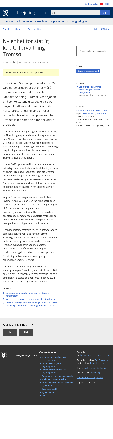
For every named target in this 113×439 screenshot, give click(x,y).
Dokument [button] (23, 21)
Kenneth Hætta (97, 363)
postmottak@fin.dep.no (95, 368)
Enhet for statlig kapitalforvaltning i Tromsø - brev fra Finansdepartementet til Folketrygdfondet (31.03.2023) (31, 304)
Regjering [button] (78, 21)
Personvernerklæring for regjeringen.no (54, 371)
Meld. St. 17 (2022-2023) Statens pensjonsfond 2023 (30, 299)
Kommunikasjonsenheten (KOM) (91, 110)
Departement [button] (58, 21)
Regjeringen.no (29, 12)
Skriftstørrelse (91, 4)
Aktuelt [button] (40, 21)
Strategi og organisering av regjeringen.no (55, 358)
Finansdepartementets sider (94, 355)
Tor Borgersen (101, 360)
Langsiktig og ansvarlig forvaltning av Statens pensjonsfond (27, 294)
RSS (43, 395)
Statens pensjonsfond (88, 71)
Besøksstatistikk (50, 389)
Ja (10, 332)
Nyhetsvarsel (48, 392)
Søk (105, 12)
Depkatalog (95, 372)
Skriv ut (106, 29)
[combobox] (75, 12)
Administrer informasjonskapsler (58, 376)
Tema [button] (7, 21)
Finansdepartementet (93, 51)
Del (95, 29)
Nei (26, 332)
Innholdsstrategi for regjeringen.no (51, 365)
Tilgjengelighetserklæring (54, 379)
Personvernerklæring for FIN (90, 377)
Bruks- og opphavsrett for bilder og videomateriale (57, 384)
